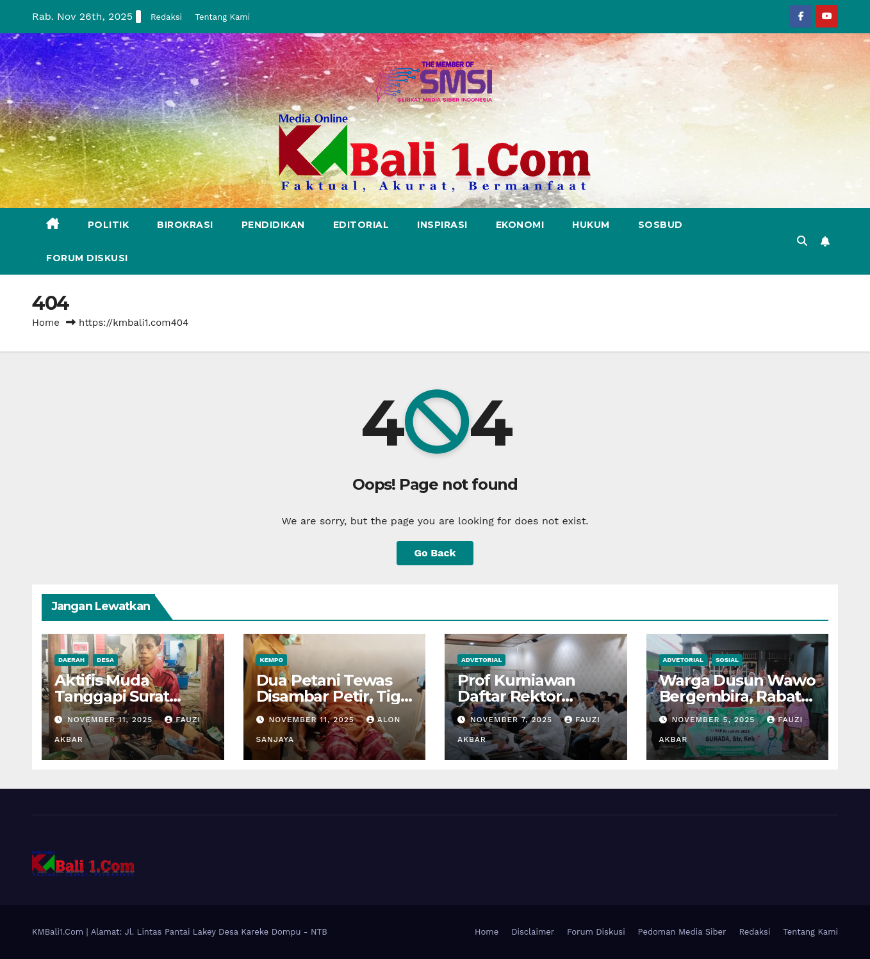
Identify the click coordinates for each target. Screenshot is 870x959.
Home (46, 322)
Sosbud (660, 224)
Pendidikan (273, 224)
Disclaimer (532, 932)
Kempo (271, 659)
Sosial (727, 659)
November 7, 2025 (512, 719)
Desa (105, 659)
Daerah (71, 659)
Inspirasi (442, 224)
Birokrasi (185, 224)
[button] (802, 241)
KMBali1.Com (59, 932)
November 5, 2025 (714, 719)
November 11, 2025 (111, 719)
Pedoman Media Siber (682, 932)
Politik (108, 224)
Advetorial (481, 659)
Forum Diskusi (87, 258)
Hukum (591, 224)
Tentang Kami (222, 17)
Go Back (435, 553)
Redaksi (166, 17)
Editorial (361, 224)
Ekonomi (520, 224)
